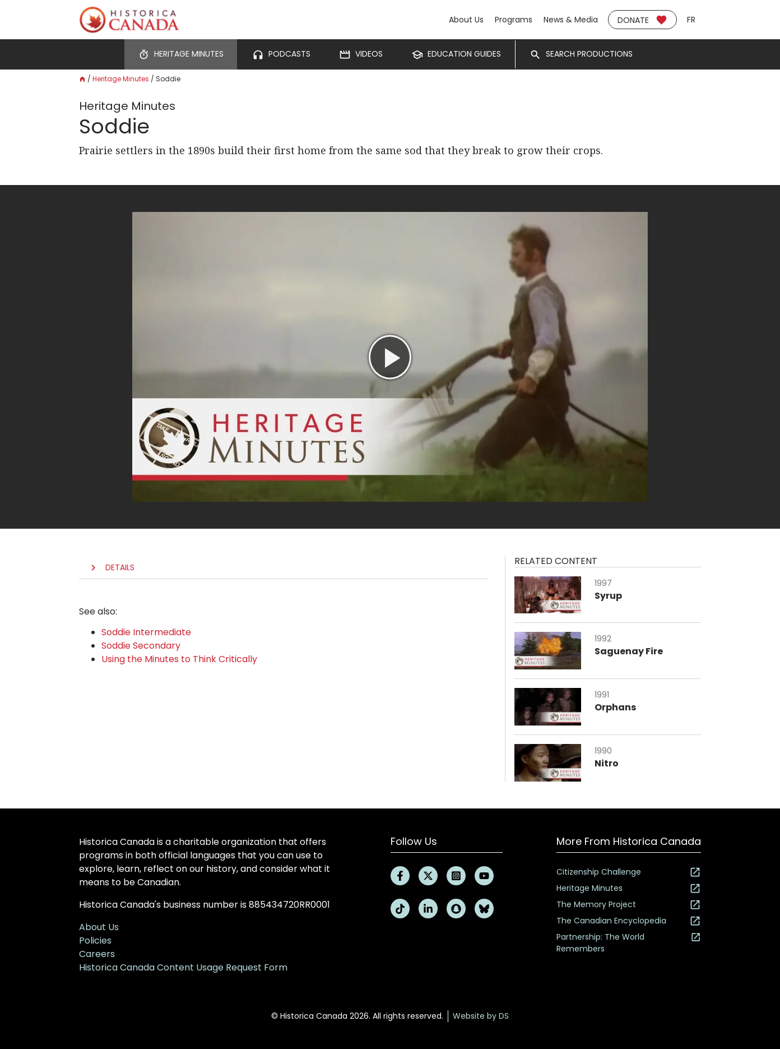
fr (691, 19)
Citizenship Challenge (628, 872)
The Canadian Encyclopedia (628, 921)
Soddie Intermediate (146, 632)
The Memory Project (628, 905)
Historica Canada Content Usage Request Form (183, 967)
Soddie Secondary (140, 645)
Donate (642, 20)
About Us (466, 19)
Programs (513, 19)
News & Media (571, 19)
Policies (95, 940)
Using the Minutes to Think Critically (179, 659)
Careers (97, 954)
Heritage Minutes (120, 79)
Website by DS (481, 1016)
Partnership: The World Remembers (628, 942)
